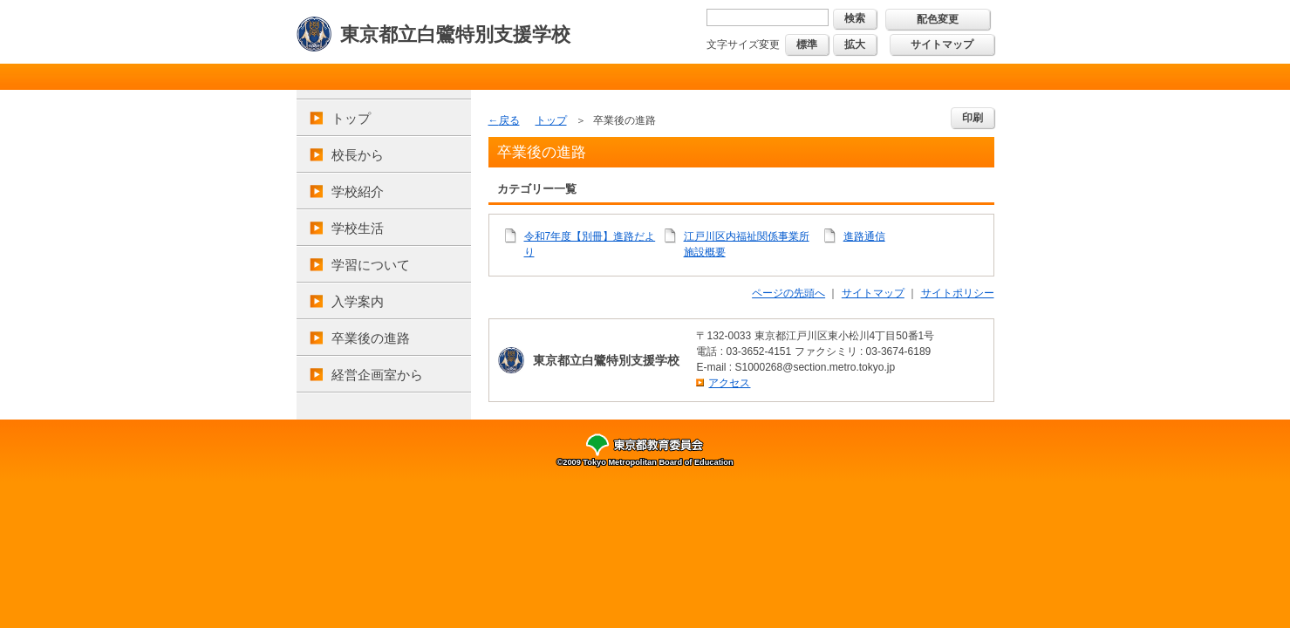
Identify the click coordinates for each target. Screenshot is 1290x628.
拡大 (854, 44)
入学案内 (357, 301)
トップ (351, 118)
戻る (509, 120)
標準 (806, 44)
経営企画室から (377, 374)
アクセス (729, 383)
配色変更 (938, 19)
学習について (370, 264)
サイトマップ (942, 44)
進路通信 (864, 236)
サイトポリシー (957, 293)
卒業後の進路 (370, 338)
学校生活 (357, 228)
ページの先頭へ (788, 293)
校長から (357, 154)
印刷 (972, 118)
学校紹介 (357, 191)
